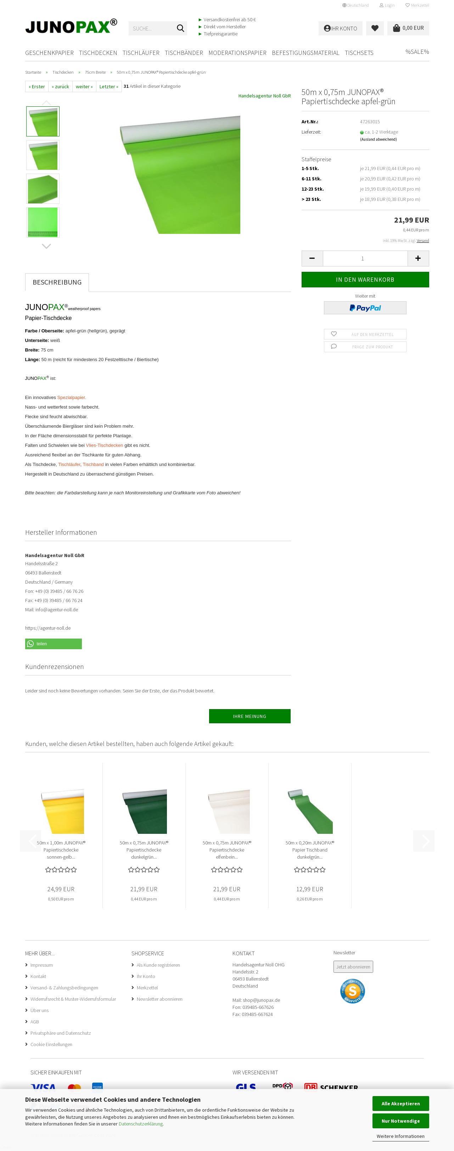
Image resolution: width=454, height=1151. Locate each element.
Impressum (41, 965)
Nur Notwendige (401, 1121)
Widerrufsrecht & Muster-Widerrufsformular (73, 999)
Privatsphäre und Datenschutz (60, 1033)
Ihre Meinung (250, 716)
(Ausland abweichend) (378, 139)
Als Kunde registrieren (158, 965)
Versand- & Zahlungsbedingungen (64, 987)
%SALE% (417, 51)
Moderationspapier (237, 53)
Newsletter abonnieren (160, 999)
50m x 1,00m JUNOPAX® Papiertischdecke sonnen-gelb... (61, 850)
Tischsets (359, 53)
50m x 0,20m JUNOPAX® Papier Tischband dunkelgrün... (310, 850)
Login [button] (387, 5)
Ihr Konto (146, 976)
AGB (34, 1021)
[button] (355, 5)
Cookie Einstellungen (51, 1044)
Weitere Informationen (401, 1136)
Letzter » (109, 86)
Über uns (39, 1010)
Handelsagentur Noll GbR (265, 95)
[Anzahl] (365, 258)
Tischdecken (98, 53)
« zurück (60, 86)
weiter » (84, 86)
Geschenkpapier (49, 53)
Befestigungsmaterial (306, 53)
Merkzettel (417, 5)
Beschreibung (57, 281)
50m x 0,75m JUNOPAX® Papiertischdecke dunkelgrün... (144, 850)
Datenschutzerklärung (141, 1124)
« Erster (37, 86)
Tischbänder (184, 53)
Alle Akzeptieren (401, 1103)
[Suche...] (180, 29)
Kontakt (38, 976)
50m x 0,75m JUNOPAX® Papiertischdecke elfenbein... (227, 850)
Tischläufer (141, 53)
